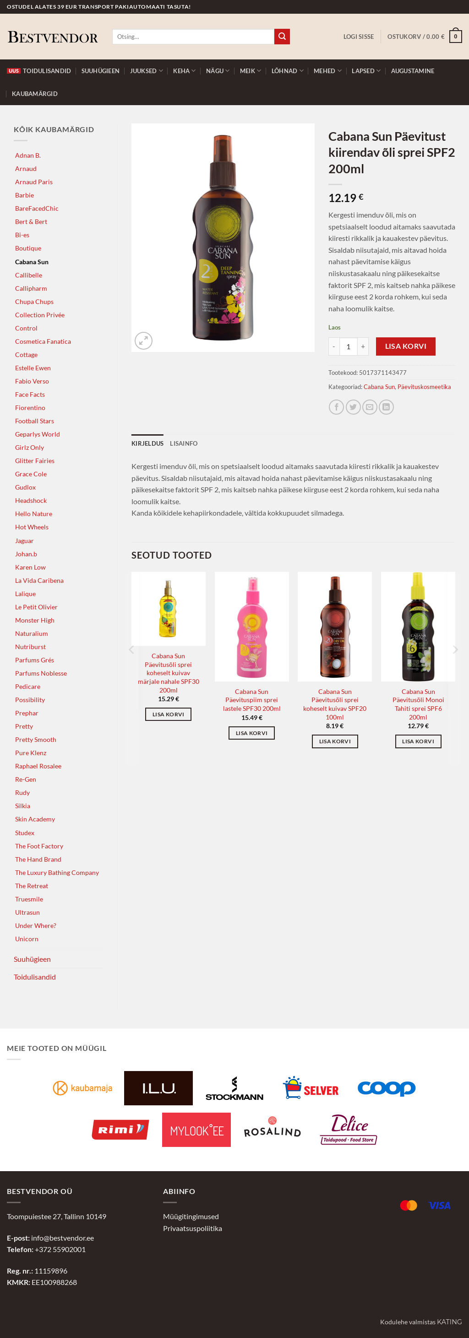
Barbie (24, 195)
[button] (359, 36)
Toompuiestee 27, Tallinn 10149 (56, 1216)
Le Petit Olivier (36, 607)
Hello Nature (33, 513)
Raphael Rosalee (38, 766)
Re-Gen (25, 779)
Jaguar (24, 540)
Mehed (328, 70)
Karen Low (30, 567)
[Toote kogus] (348, 346)
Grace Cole (31, 474)
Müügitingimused (191, 1216)
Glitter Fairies (35, 460)
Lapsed (366, 70)
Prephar (26, 713)
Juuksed (146, 70)
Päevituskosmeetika (424, 386)
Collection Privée (40, 315)
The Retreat (31, 886)
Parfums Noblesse (41, 673)
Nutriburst (30, 646)
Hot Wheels (32, 527)
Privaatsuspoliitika (192, 1228)
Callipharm (31, 288)
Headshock (31, 500)
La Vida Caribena (39, 580)
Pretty (24, 726)
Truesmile (29, 899)
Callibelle (28, 275)
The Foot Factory (39, 846)
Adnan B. (28, 155)
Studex (24, 833)
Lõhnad (288, 70)
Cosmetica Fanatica (43, 341)
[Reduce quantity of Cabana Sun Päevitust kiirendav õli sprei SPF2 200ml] (333, 346)
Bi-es (22, 235)
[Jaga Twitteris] (353, 407)
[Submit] (282, 36)
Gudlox (25, 487)
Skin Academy (35, 819)
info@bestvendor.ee (62, 1237)
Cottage (26, 354)
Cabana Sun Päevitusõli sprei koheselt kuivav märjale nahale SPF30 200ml (168, 673)
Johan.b (26, 554)
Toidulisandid (39, 71)
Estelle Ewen (33, 368)
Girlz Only (29, 447)
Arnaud (26, 168)
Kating (449, 1322)
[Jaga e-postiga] (369, 407)
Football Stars (34, 421)
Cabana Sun (32, 262)
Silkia (22, 806)
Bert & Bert (31, 221)
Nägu (217, 70)
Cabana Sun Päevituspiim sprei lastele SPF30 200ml (252, 700)
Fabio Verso (32, 381)
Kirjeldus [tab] (147, 443)
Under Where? (35, 925)
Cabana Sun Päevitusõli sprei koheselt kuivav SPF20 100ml (334, 704)
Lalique (25, 593)
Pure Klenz (30, 753)
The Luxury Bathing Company (57, 872)
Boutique (28, 248)
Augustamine (413, 71)
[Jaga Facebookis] (336, 407)
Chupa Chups (34, 301)
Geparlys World (37, 434)
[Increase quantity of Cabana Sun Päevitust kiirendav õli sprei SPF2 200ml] (363, 346)
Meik (250, 70)
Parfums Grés (34, 660)
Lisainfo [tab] (183, 443)
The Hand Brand (38, 859)
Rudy (22, 792)
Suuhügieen (101, 71)
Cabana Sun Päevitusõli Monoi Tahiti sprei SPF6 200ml (418, 704)
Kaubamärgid (35, 93)
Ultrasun (27, 912)
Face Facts (30, 394)
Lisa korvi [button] (168, 714)
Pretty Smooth (35, 739)
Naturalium (31, 633)
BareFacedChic (37, 208)
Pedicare (27, 686)
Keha (184, 70)
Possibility (30, 700)
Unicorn (26, 939)
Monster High (35, 620)
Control (26, 328)
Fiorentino (30, 407)
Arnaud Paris (34, 182)
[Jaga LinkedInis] (386, 407)
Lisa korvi (406, 346)
